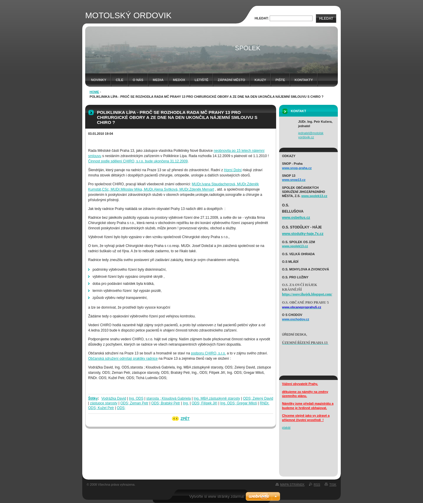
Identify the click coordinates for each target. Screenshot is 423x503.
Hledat (326, 18)
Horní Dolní (233, 170)
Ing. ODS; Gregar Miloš (238, 403)
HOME (94, 92)
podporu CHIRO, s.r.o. (208, 353)
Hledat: (262, 18)
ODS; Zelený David (258, 398)
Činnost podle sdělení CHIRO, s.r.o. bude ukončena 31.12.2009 (138, 161)
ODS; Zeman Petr (134, 403)
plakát (286, 427)
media (158, 80)
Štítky (93, 398)
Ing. (186, 403)
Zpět (185, 419)
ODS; (121, 408)
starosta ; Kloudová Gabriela (168, 398)
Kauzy (260, 80)
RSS (317, 484)
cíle (119, 80)
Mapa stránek (292, 484)
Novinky (98, 80)
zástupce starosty (103, 403)
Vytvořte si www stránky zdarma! (216, 496)
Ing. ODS (136, 398)
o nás (138, 80)
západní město (231, 80)
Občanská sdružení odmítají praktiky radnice (123, 358)
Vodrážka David (113, 398)
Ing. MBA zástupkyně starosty (217, 398)
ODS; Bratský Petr (165, 403)
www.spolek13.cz (314, 196)
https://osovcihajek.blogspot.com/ (307, 294)
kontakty (304, 80)
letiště (201, 80)
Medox (179, 80)
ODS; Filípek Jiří (204, 403)
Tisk (332, 484)
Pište (280, 80)
